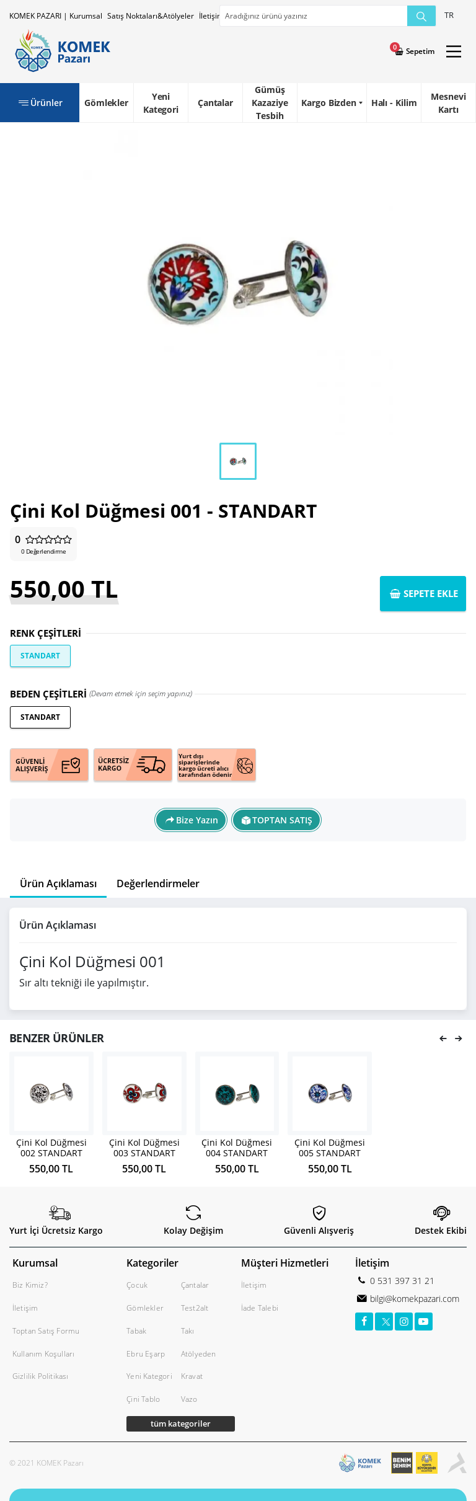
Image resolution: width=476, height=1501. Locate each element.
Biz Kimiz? (30, 1285)
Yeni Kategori (160, 103)
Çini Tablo (143, 1399)
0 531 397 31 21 (401, 1280)
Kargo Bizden (328, 102)
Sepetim (419, 51)
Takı (188, 1331)
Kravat (192, 1376)
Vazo (189, 1399)
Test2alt (195, 1308)
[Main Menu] (453, 51)
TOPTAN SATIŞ (282, 820)
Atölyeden (198, 1353)
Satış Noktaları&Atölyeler (150, 16)
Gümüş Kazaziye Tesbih (270, 103)
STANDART (40, 655)
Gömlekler (106, 102)
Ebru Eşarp (145, 1353)
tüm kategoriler (181, 1423)
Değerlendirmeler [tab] (158, 883)
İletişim (211, 16)
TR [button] (449, 14)
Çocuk (137, 1285)
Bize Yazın (197, 820)
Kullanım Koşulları (43, 1353)
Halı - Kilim (394, 102)
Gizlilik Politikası (40, 1376)
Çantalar (215, 102)
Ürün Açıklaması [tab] (58, 883)
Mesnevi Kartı (448, 103)
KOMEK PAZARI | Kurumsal (55, 16)
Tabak (136, 1331)
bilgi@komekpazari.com (413, 1298)
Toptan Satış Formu (46, 1331)
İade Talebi (259, 1308)
